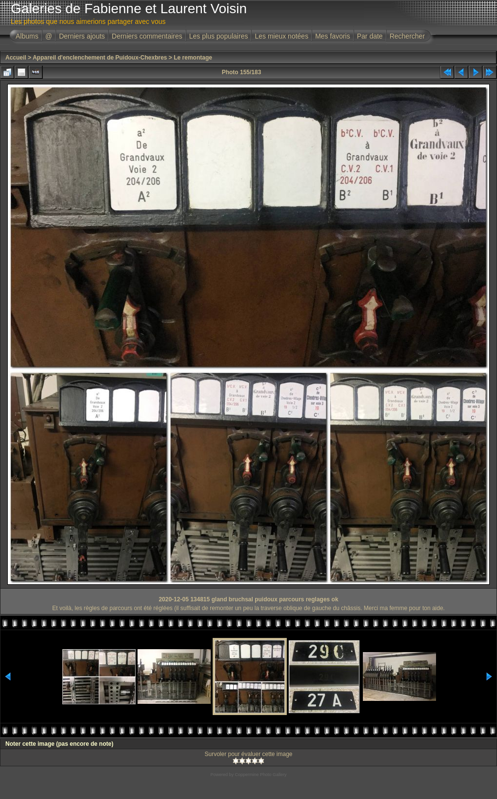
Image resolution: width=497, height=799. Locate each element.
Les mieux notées (281, 36)
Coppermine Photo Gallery (260, 774)
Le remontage (193, 57)
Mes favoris (332, 36)
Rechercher (407, 36)
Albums (27, 36)
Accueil (15, 57)
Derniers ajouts (82, 36)
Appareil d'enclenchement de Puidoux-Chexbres (100, 57)
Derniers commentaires (147, 36)
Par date (370, 36)
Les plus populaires (218, 36)
